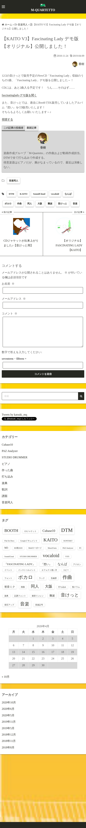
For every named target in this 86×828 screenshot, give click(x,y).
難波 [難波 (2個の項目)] (52, 600)
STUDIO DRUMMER (14, 462)
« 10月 (6, 681)
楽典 (4, 488)
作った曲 (7, 475)
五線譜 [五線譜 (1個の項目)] (54, 583)
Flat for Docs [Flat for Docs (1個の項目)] (9, 546)
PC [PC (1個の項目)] (80, 553)
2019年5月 (8, 733)
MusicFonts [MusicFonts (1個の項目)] (52, 553)
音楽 (75, 203)
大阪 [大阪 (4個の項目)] (48, 592)
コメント (9, 313)
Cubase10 (7, 449)
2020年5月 (8, 720)
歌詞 (4, 494)
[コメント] (43, 334)
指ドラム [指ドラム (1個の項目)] (76, 592)
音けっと (62, 203)
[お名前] (43, 290)
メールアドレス (14, 298)
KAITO (23, 194)
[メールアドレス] (43, 305)
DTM (11, 194)
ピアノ (6, 469)
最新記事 (31, 128)
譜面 (4, 501)
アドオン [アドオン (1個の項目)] (77, 570)
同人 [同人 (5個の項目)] (35, 591)
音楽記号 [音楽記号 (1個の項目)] (39, 610)
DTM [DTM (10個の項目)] (67, 535)
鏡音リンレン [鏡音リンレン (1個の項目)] (38, 601)
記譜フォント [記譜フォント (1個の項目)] (20, 601)
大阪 (40, 203)
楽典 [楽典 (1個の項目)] (6, 601)
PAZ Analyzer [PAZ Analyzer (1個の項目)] (68, 553)
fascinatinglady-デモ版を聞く (19, 95)
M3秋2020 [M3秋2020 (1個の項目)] (18, 553)
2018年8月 (8, 752)
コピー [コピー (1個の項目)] (66, 575)
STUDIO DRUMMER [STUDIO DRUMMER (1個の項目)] (28, 562)
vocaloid (55, 194)
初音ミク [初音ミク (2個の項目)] (9, 591)
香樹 (81, 63)
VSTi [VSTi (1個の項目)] (67, 562)
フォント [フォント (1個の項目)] (8, 583)
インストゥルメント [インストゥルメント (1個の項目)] (27, 575)
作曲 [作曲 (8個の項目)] (67, 582)
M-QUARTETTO (43, 10)
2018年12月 (9, 739)
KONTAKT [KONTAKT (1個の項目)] (67, 546)
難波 (50, 203)
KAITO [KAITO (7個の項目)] (51, 545)
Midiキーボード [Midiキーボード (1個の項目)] (35, 553)
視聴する (7, 119)
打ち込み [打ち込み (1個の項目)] (62, 592)
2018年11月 (9, 746)
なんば (68, 194)
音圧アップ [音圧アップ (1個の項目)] (9, 610)
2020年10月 (9, 707)
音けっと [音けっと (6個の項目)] (70, 600)
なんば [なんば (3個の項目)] (62, 569)
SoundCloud (39, 194)
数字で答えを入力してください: (22, 357)
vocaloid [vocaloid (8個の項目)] (51, 560)
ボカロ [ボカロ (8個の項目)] (25, 582)
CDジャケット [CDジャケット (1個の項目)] (30, 537)
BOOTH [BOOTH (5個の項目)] (11, 536)
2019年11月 (9, 726)
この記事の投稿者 (13, 128)
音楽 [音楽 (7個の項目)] (24, 609)
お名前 (8, 283)
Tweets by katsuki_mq (14, 419)
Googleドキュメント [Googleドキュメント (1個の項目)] (28, 546)
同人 (29, 203)
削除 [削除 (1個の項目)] (23, 592)
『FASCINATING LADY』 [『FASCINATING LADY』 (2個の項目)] (19, 569)
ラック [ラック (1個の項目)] (42, 583)
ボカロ (8, 203)
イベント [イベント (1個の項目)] (8, 575)
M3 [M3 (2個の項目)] (6, 552)
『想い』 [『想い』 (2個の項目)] (46, 569)
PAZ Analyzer (10, 456)
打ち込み (7, 481)
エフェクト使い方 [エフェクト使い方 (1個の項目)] (49, 575)
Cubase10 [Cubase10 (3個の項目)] (48, 536)
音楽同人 (13, 180)
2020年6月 (8, 714)
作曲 (19, 203)
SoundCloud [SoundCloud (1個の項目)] (9, 562)
